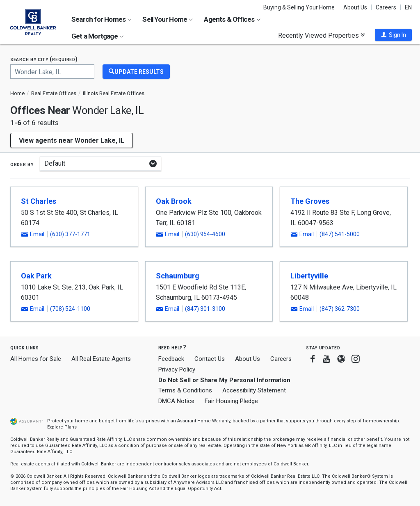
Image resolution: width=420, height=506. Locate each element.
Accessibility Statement (254, 390)
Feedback (171, 359)
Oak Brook (174, 201)
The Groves (309, 201)
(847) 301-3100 (205, 308)
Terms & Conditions (185, 390)
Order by (22, 164)
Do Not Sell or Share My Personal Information (224, 380)
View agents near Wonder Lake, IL (71, 140)
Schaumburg (177, 275)
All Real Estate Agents (101, 358)
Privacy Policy (176, 369)
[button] (393, 35)
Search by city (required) (44, 59)
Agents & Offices (232, 19)
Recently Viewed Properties (321, 35)
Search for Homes (101, 19)
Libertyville (309, 275)
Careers (386, 7)
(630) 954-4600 (205, 234)
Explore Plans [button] (62, 427)
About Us (355, 7)
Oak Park (36, 275)
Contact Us (209, 358)
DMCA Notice (176, 401)
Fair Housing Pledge (231, 401)
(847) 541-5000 (340, 234)
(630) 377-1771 (70, 234)
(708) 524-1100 (70, 308)
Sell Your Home (167, 19)
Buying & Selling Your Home (299, 7)
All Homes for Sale (35, 358)
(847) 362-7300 (340, 308)
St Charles (38, 201)
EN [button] (408, 7)
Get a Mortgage (97, 36)
